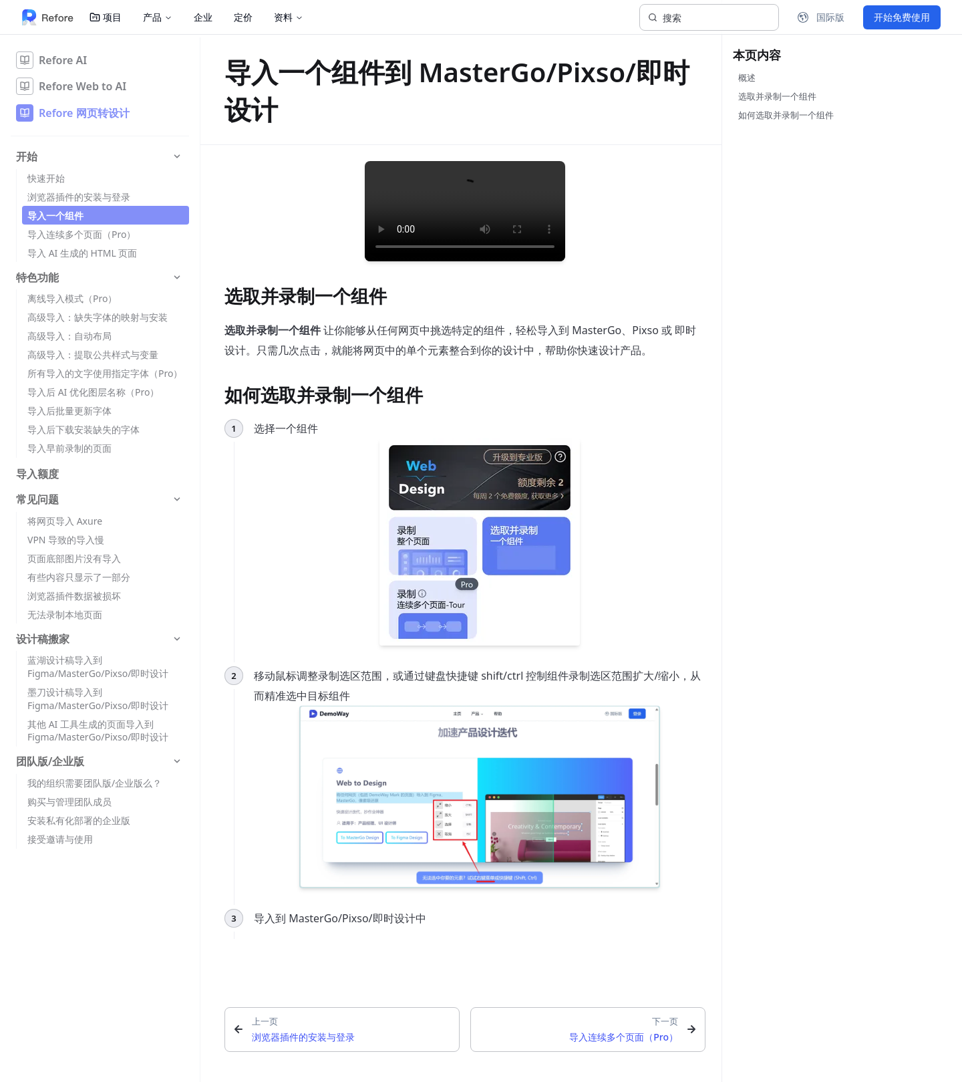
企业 (203, 17)
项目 (106, 17)
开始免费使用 (902, 17)
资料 (288, 17)
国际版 (821, 17)
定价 (243, 17)
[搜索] (709, 17)
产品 (157, 17)
